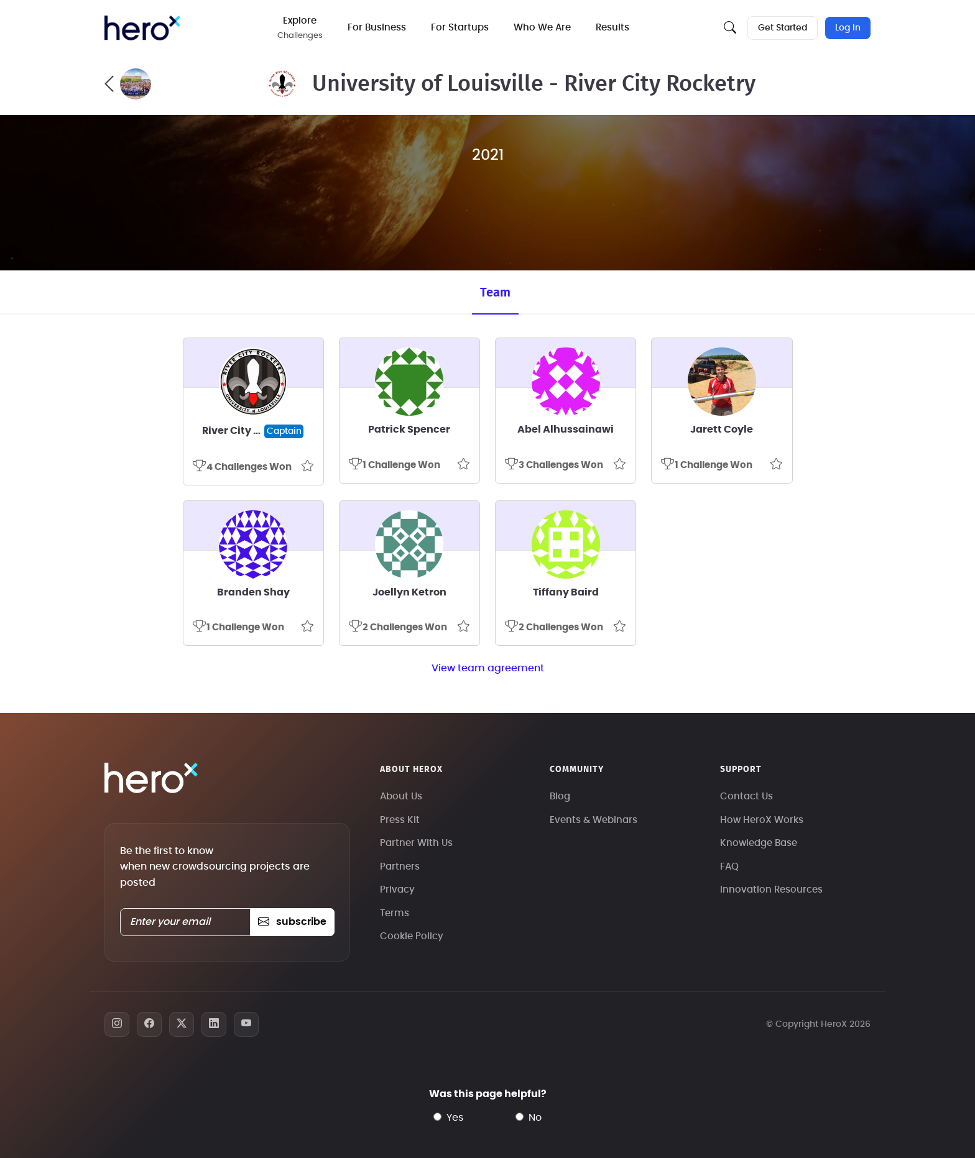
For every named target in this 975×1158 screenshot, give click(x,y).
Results (612, 27)
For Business (377, 27)
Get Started (782, 28)
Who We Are (542, 27)
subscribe (292, 921)
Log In (848, 28)
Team (495, 293)
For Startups (460, 27)
